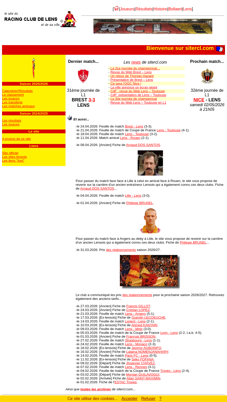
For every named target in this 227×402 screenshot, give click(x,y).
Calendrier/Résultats (17, 91)
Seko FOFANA (143, 359)
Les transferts (12, 102)
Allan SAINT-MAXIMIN (143, 378)
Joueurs (127, 9)
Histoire (160, 9)
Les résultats (11, 120)
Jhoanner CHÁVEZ (140, 363)
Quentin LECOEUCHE (148, 317)
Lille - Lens (133, 195)
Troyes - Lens (170, 371)
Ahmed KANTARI (144, 325)
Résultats (143, 9)
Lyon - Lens (169, 333)
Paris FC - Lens (137, 355)
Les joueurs (11, 98)
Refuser (148, 398)
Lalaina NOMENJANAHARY (147, 352)
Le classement (13, 95)
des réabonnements (121, 250)
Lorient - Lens (135, 321)
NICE (198, 99)
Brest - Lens (134, 126)
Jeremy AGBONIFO (146, 348)
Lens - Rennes (136, 367)
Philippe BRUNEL (139, 203)
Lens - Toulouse (169, 130)
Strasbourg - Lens (138, 340)
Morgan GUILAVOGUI (142, 374)
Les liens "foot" (13, 160)
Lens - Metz (134, 329)
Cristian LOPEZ (138, 310)
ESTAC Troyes (126, 382)
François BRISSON (140, 336)
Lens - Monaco (136, 344)
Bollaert (175, 9)
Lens (187, 9)
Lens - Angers (135, 314)
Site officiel (10, 153)
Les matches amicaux (18, 106)
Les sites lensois (14, 157)
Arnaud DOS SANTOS (143, 145)
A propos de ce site (16, 139)
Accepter (129, 398)
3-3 (92, 99)
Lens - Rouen (130, 138)
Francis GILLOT (138, 306)
